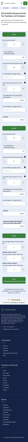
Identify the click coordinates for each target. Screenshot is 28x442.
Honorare (4, 348)
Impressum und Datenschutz (9, 353)
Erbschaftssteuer (6, 410)
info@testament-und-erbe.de (10, 329)
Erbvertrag (5, 417)
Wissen (4, 380)
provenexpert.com (14, 302)
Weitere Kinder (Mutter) (9, 263)
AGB (3, 355)
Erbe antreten (5, 375)
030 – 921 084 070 (7, 327)
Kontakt (4, 383)
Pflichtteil (4, 412)
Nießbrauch (5, 424)
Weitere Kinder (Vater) (9, 252)
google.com (22, 302)
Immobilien (6, 8)
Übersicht (4, 405)
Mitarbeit (4, 351)
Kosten (4, 378)
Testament (15, 8)
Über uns (4, 346)
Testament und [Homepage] (8, 3)
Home (3, 371)
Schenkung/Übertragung (8, 422)
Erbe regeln (5, 373)
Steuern (23, 8)
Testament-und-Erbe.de (9, 366)
